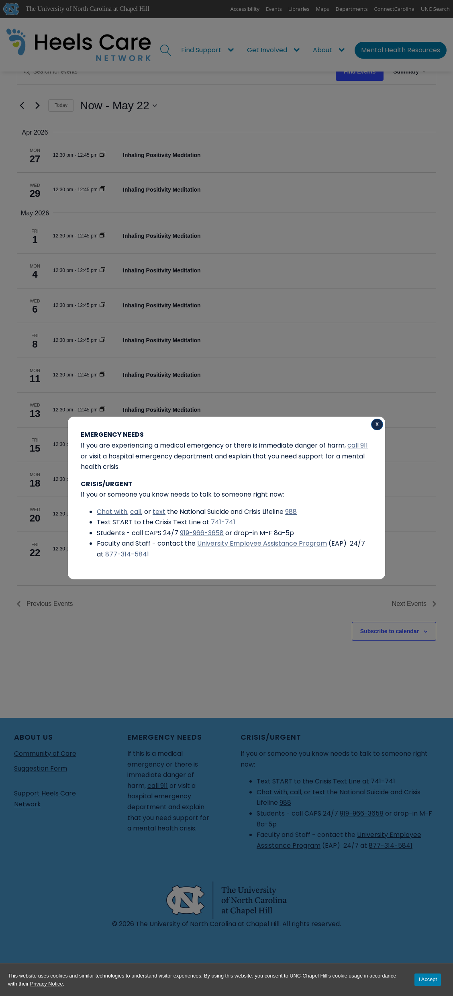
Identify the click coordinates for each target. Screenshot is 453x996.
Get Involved (267, 50)
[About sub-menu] (343, 50)
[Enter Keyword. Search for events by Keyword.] (176, 71)
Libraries (299, 8)
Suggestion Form (40, 768)
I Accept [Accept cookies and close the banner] (427, 979)
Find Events (359, 71)
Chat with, (273, 792)
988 (285, 802)
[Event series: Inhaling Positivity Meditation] (102, 155)
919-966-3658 (362, 813)
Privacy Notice (46, 984)
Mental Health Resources (400, 50)
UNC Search (435, 8)
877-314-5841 (390, 845)
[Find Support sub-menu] (232, 50)
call (295, 792)
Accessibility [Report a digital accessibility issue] (244, 8)
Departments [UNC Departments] (352, 8)
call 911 (157, 785)
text (318, 792)
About (322, 50)
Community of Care (45, 753)
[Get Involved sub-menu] (298, 50)
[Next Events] (37, 105)
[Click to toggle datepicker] (118, 106)
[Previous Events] (22, 105)
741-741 (383, 781)
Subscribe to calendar (389, 631)
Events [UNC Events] (274, 8)
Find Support (201, 50)
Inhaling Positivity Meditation (162, 155)
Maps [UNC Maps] (322, 8)
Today (61, 105)
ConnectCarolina (394, 8)
